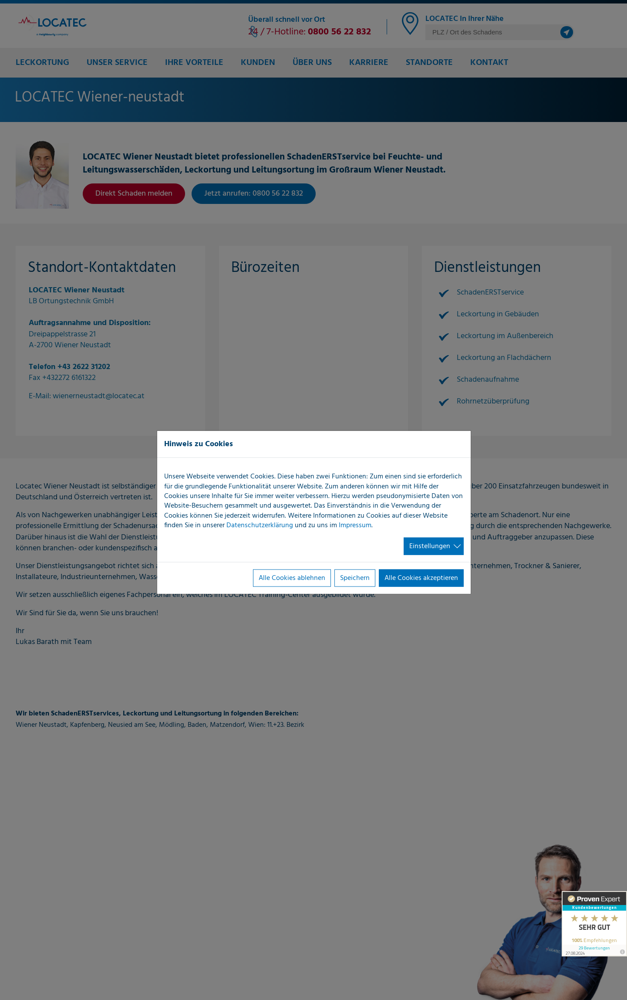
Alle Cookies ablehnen (292, 578)
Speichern (355, 578)
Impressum (355, 525)
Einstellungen (429, 546)
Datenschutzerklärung (259, 525)
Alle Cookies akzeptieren (421, 578)
